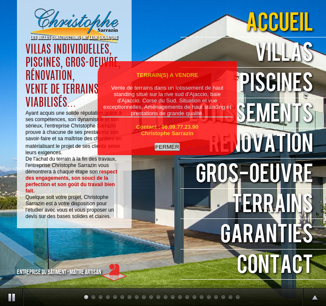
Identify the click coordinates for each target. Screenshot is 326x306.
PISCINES (276, 83)
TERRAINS (272, 204)
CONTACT (275, 265)
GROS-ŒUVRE (254, 174)
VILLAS (284, 53)
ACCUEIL (279, 23)
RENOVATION (261, 144)
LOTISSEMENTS (251, 114)
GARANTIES (266, 234)
